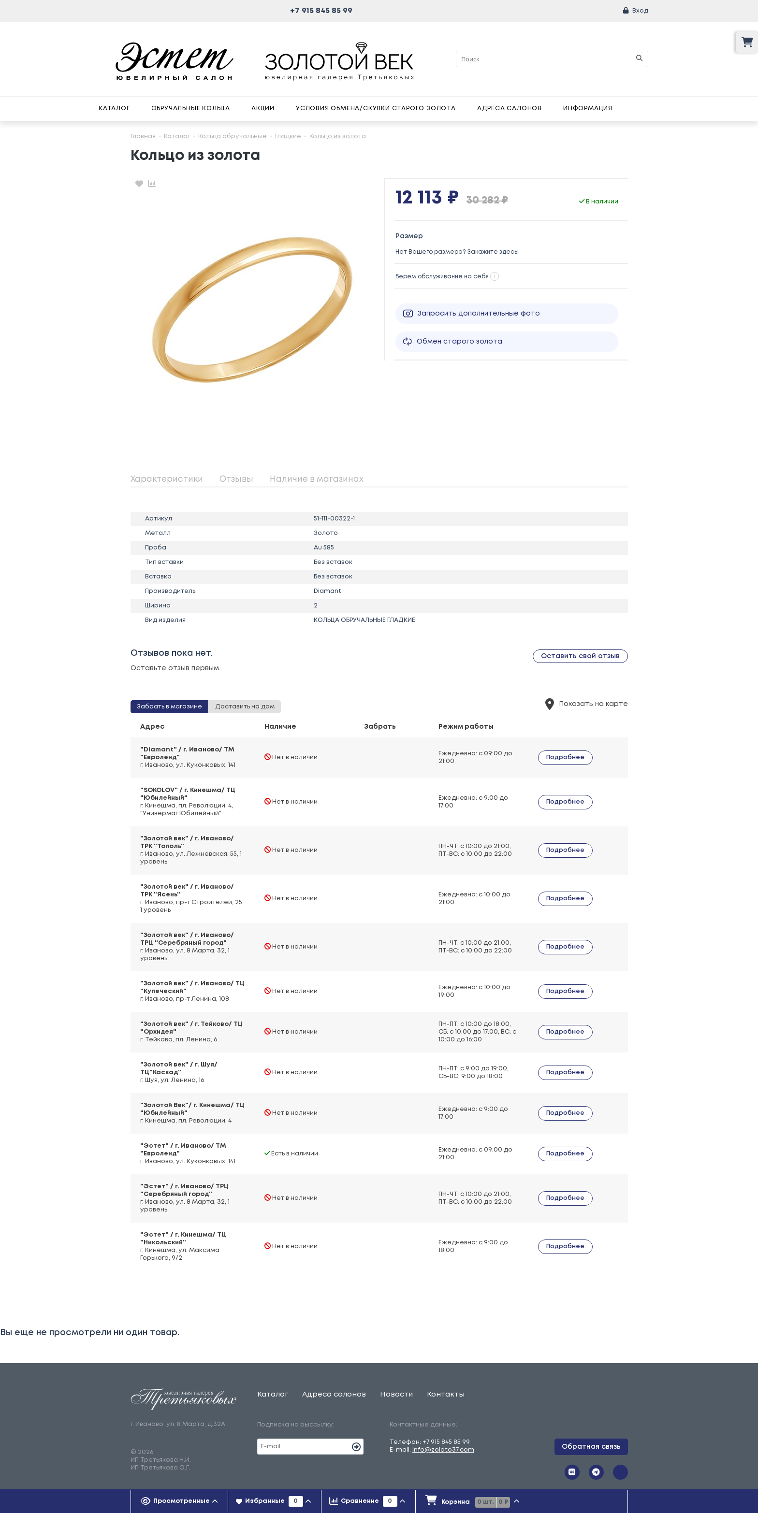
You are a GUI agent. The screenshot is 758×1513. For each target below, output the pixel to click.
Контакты (446, 1394)
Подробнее (565, 757)
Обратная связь (591, 1447)
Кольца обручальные (232, 136)
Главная (143, 136)
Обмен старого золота (452, 341)
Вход (640, 11)
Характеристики (167, 479)
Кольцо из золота (337, 136)
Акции (263, 108)
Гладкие (288, 136)
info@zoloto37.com (443, 1450)
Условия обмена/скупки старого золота (376, 108)
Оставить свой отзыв (580, 656)
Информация (587, 108)
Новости (396, 1394)
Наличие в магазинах (317, 479)
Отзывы (236, 479)
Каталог (114, 108)
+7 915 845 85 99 (321, 10)
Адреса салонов (509, 108)
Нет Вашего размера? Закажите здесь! (457, 252)
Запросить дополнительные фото (471, 313)
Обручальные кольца (190, 108)
